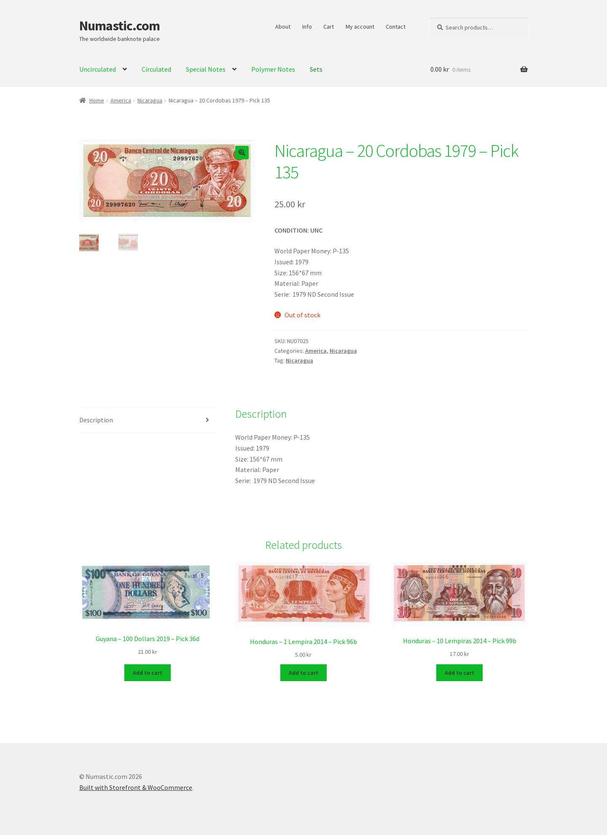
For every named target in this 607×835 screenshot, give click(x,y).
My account (360, 26)
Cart (328, 26)
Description (96, 420)
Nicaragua (149, 100)
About (282, 26)
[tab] (147, 420)
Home (96, 100)
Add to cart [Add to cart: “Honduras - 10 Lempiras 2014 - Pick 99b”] (459, 672)
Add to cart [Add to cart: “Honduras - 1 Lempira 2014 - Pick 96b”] (303, 672)
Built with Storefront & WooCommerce (135, 786)
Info (307, 26)
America (120, 100)
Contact (396, 26)
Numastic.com (119, 25)
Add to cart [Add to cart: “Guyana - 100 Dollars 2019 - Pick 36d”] (147, 672)
